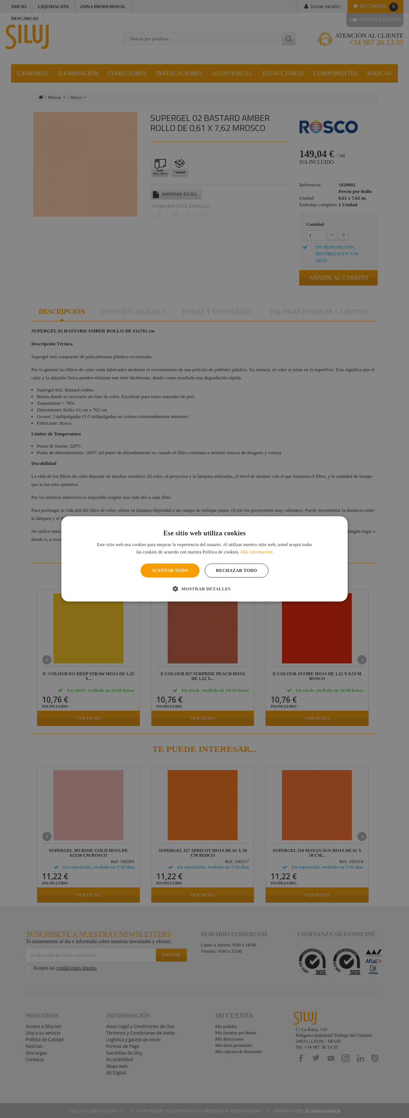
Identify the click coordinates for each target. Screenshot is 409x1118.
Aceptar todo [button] (169, 570)
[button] (204, 589)
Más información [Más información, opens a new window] (257, 552)
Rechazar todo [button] (236, 570)
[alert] (204, 559)
